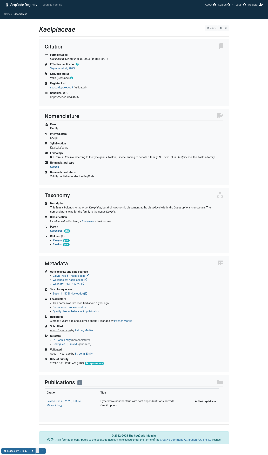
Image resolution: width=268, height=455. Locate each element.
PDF (223, 28)
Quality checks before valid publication (76, 311)
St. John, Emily (62, 340)
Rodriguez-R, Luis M (65, 344)
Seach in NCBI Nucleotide (70, 293)
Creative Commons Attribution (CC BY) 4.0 (186, 439)
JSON (211, 28)
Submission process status (69, 307)
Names (8, 14)
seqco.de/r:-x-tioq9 (61, 87)
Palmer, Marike (123, 321)
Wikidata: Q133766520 (68, 284)
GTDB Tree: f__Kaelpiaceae (71, 275)
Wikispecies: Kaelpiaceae (70, 280)
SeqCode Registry (21, 5)
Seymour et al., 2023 (62, 68)
